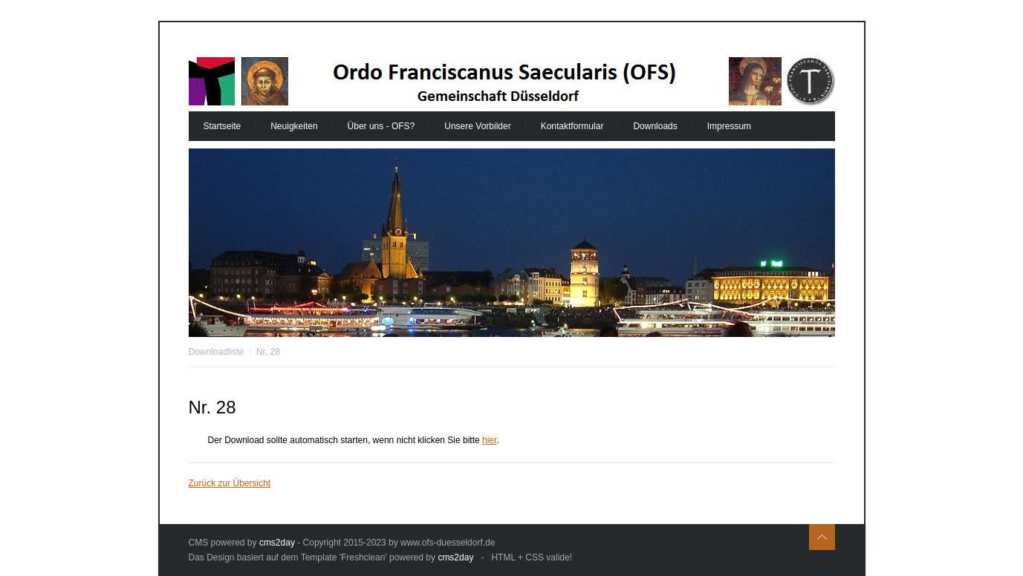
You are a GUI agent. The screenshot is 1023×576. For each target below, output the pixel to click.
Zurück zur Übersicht (230, 483)
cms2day (277, 542)
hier (489, 440)
